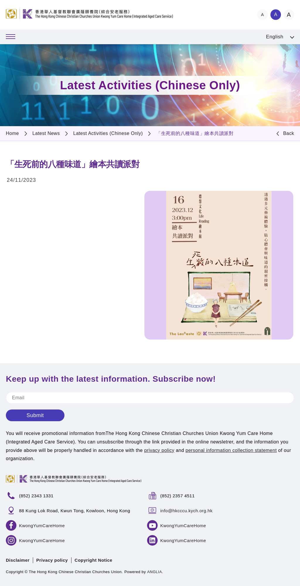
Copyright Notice (93, 560)
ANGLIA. (155, 572)
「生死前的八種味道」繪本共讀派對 (194, 133)
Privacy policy (52, 560)
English (274, 37)
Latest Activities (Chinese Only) (108, 133)
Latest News (46, 133)
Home (12, 133)
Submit (35, 415)
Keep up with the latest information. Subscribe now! (111, 378)
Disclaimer (18, 560)
